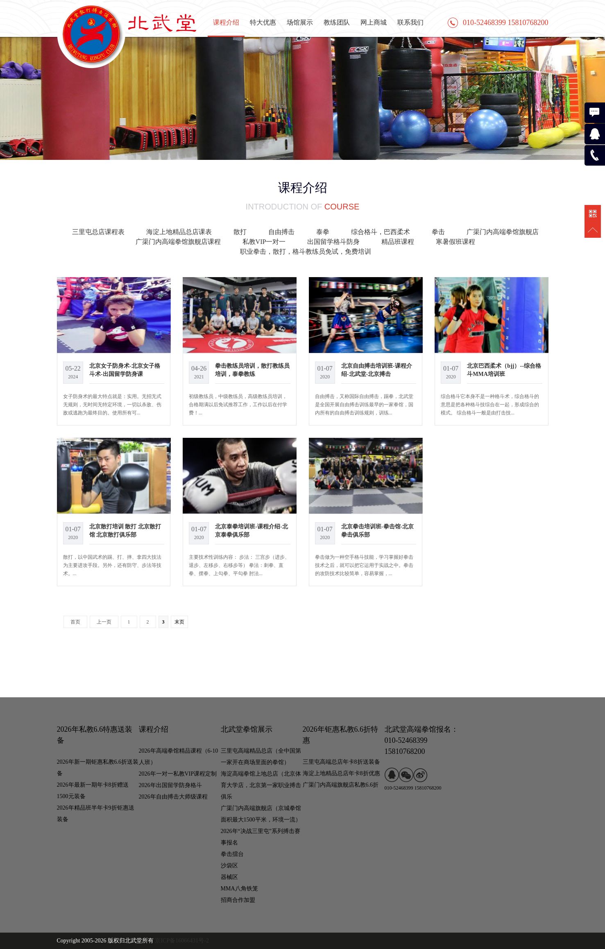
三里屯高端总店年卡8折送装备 (341, 762)
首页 (75, 622)
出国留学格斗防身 (333, 241)
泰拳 (322, 231)
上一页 (104, 622)
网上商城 (373, 22)
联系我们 (410, 22)
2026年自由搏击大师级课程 (173, 797)
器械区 (229, 877)
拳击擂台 (232, 854)
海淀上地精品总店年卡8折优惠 (341, 773)
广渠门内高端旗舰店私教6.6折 (341, 785)
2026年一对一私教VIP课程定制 (178, 774)
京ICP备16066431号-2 (181, 941)
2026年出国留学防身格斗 (170, 785)
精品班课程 (397, 241)
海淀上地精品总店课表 (179, 231)
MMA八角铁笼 (239, 888)
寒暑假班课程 (455, 241)
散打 (240, 231)
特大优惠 (263, 22)
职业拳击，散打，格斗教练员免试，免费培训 (305, 251)
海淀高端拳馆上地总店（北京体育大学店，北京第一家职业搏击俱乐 (261, 785)
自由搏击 (281, 231)
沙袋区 (229, 866)
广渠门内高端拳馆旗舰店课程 (178, 241)
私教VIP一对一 (264, 241)
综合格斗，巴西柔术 (380, 231)
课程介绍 (226, 22)
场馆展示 (300, 22)
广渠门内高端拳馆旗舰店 (503, 231)
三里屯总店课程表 (98, 231)
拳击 (438, 231)
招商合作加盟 (238, 900)
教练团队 (337, 22)
